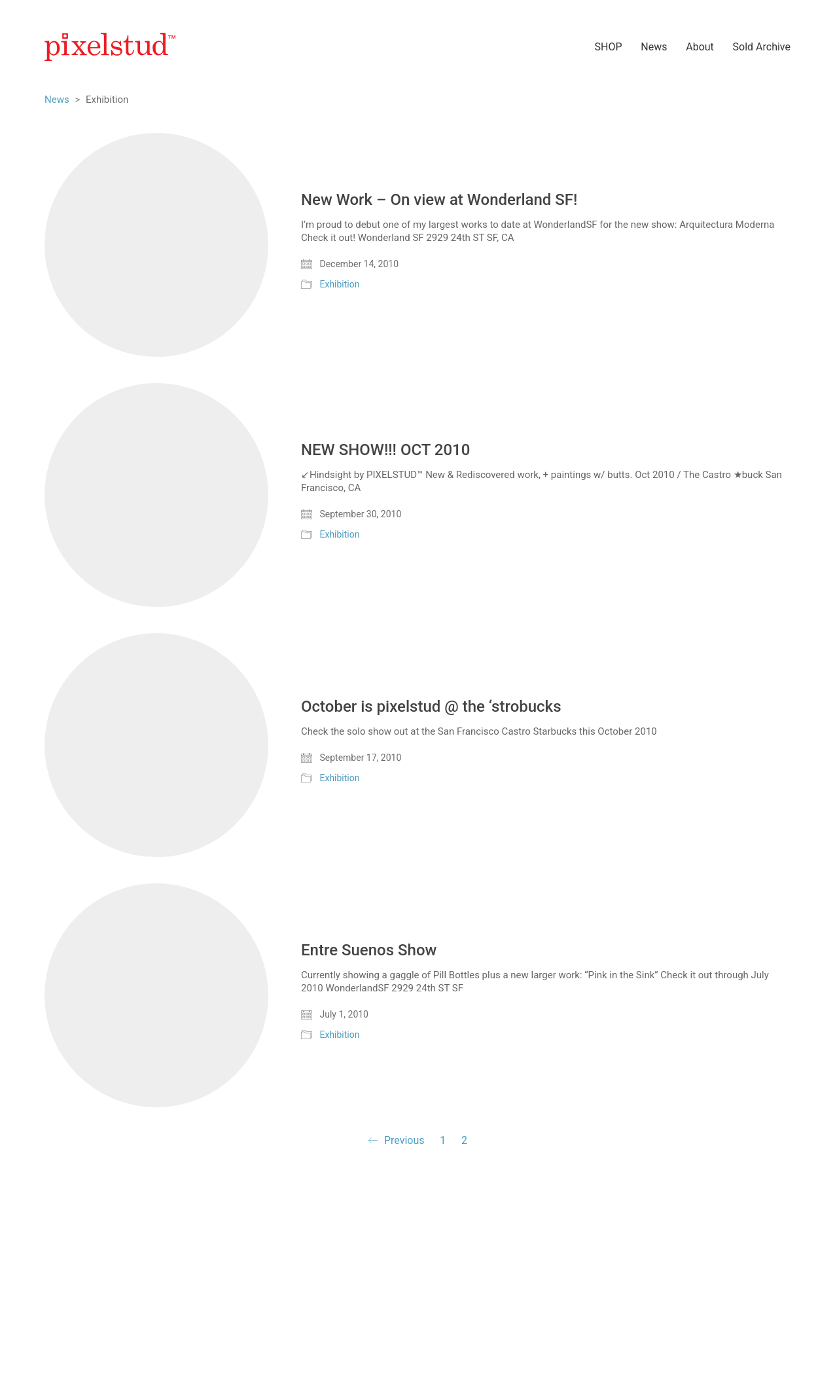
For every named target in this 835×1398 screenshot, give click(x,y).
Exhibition (339, 284)
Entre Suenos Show (368, 950)
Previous (396, 1140)
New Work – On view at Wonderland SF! (439, 199)
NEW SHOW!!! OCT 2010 (385, 449)
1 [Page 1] (443, 1140)
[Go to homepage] (109, 47)
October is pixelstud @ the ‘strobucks (431, 706)
